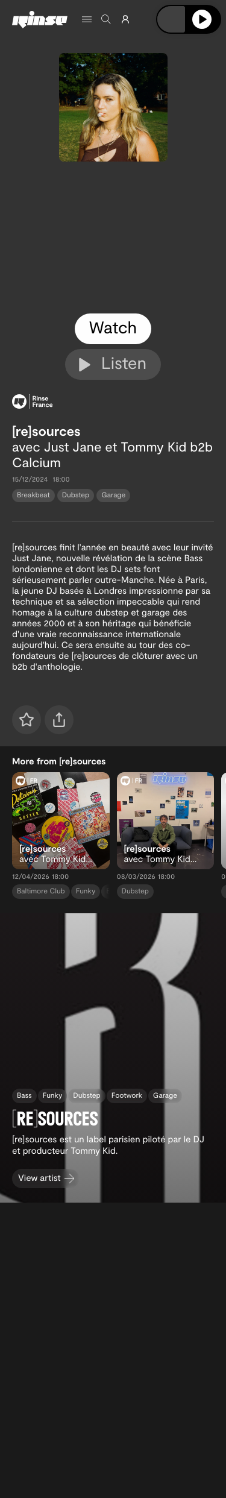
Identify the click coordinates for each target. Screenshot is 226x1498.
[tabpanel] (113, 237)
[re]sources (46, 431)
